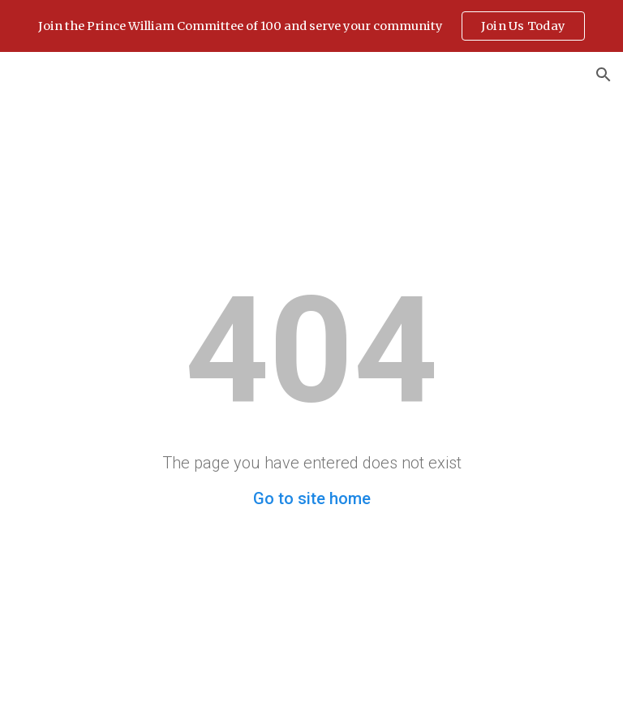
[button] (603, 74)
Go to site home (312, 498)
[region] (311, 26)
